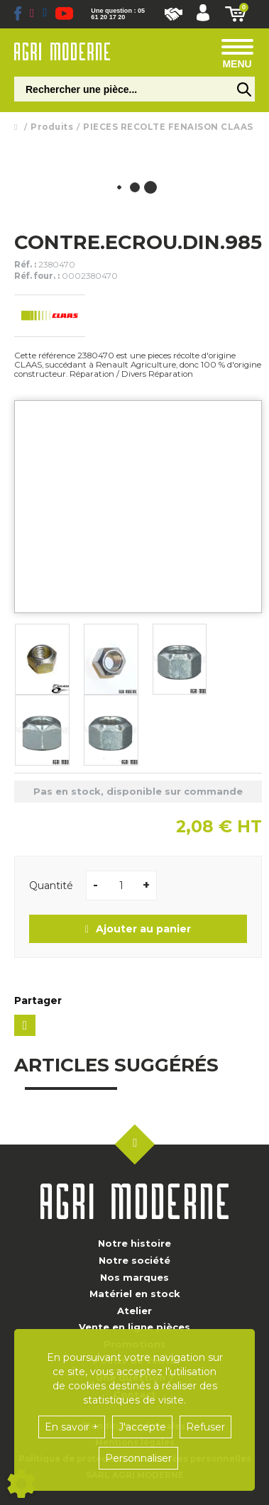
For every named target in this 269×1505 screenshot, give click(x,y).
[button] (203, 14)
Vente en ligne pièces (134, 1327)
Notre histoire (134, 1243)
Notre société (134, 1260)
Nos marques (134, 1277)
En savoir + (72, 1427)
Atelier (134, 1310)
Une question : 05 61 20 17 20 (118, 14)
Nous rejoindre (173, 14)
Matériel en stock (134, 1293)
